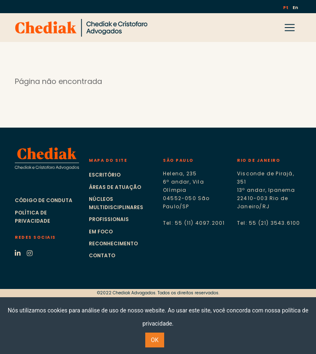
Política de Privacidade (32, 216)
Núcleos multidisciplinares (116, 203)
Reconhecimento (113, 243)
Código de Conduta (43, 200)
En (295, 8)
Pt (286, 8)
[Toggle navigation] (289, 27)
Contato (102, 255)
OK (154, 340)
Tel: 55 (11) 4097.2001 (194, 222)
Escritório (105, 174)
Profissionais (109, 219)
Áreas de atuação (115, 187)
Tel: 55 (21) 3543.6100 (268, 222)
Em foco (101, 231)
